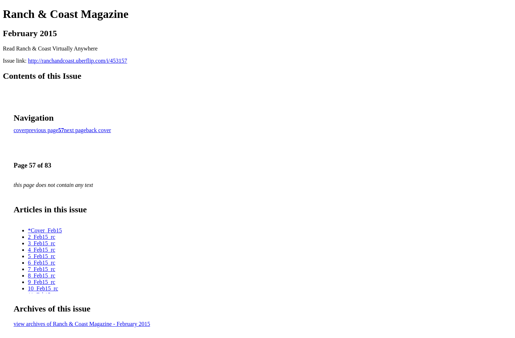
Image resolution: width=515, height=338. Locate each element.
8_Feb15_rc (41, 275)
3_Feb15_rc (41, 243)
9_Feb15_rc (41, 282)
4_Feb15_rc (41, 250)
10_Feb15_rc (43, 288)
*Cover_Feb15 (45, 230)
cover (20, 130)
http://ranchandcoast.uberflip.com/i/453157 (77, 61)
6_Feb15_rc (41, 263)
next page (75, 130)
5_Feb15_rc (41, 256)
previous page (42, 130)
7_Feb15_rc (41, 269)
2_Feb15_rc (41, 237)
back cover (98, 130)
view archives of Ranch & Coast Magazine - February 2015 (82, 324)
